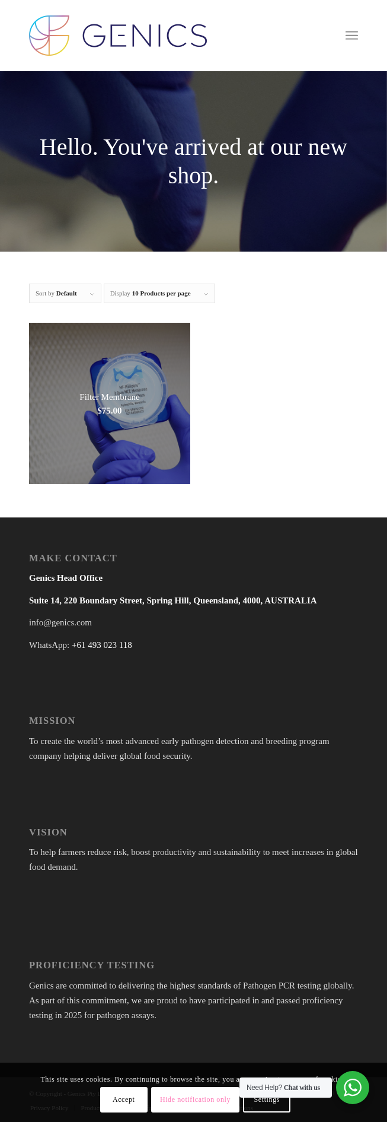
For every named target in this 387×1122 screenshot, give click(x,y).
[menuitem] (352, 35)
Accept (124, 1099)
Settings (267, 1099)
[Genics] (160, 35)
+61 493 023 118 (102, 645)
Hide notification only (195, 1099)
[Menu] (352, 35)
